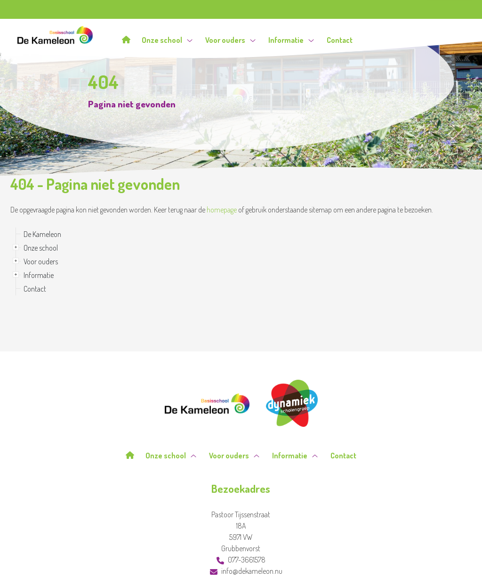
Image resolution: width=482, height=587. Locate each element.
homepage (222, 209)
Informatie (291, 40)
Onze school (167, 40)
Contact (340, 40)
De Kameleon (42, 234)
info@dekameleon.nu (246, 571)
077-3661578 (241, 559)
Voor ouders (230, 40)
